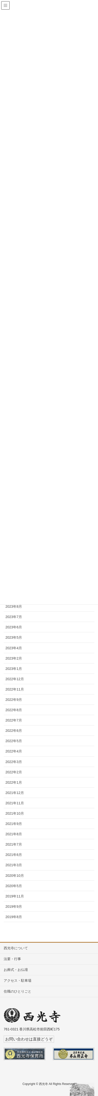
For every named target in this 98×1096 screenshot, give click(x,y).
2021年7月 (13, 844)
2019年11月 (14, 896)
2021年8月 (13, 834)
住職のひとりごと (17, 991)
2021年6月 (13, 855)
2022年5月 (13, 741)
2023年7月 (13, 617)
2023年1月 (13, 669)
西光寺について (16, 948)
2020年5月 (13, 886)
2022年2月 (13, 772)
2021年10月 (14, 813)
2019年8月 (13, 917)
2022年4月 (13, 751)
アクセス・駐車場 (17, 980)
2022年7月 (13, 720)
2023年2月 (13, 658)
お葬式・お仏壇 (16, 970)
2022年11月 (14, 689)
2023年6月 (13, 627)
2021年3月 (13, 865)
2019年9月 (13, 907)
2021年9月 (13, 824)
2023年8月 (13, 606)
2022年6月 (13, 731)
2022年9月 (13, 700)
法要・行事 (12, 959)
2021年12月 (14, 793)
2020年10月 (14, 876)
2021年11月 (14, 803)
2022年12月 (14, 679)
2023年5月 (13, 637)
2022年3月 (13, 762)
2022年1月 (13, 782)
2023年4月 (13, 648)
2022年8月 (13, 710)
